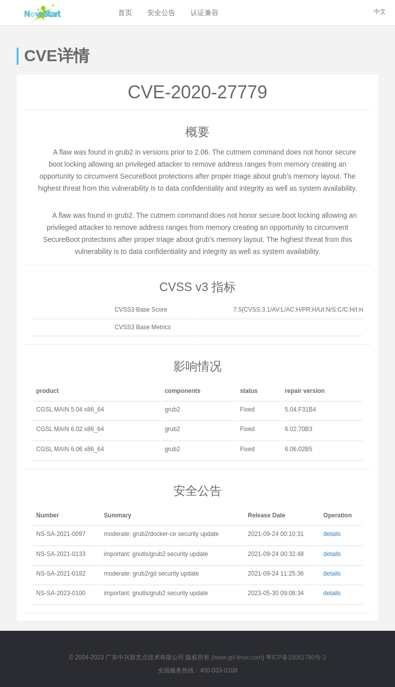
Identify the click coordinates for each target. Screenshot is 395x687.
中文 (380, 11)
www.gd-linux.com (238, 657)
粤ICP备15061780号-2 (296, 657)
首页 (125, 13)
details (332, 533)
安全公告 (161, 13)
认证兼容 (204, 13)
